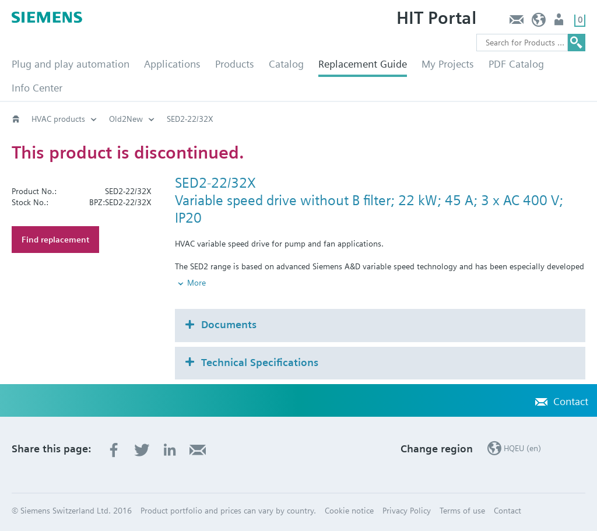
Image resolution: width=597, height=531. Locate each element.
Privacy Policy (406, 510)
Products (234, 64)
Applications (172, 64)
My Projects (448, 64)
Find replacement (55, 239)
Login (560, 22)
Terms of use (462, 510)
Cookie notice (349, 510)
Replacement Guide (362, 64)
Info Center (37, 88)
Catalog (286, 64)
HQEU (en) (539, 22)
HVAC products (58, 119)
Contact (516, 22)
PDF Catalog (516, 64)
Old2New (126, 119)
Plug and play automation (70, 64)
